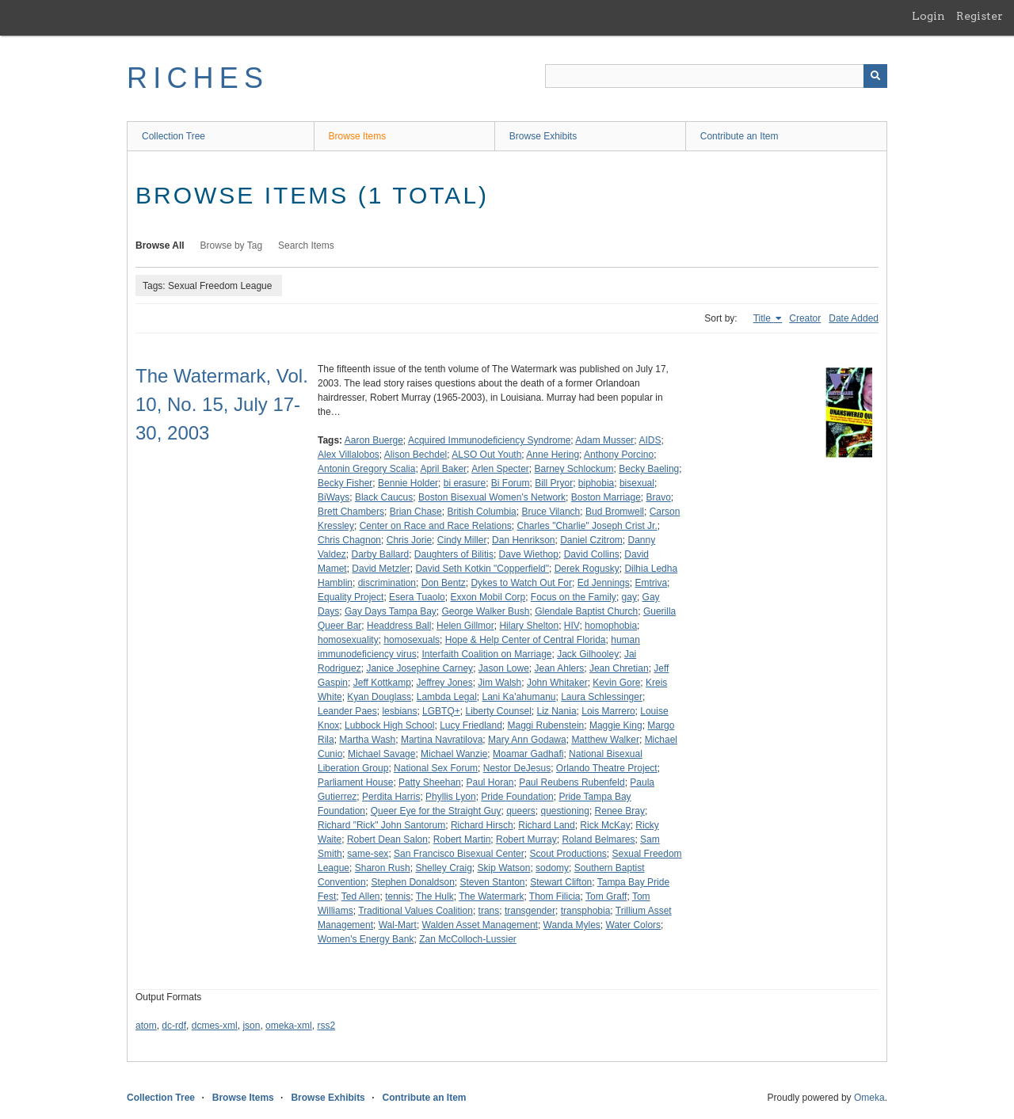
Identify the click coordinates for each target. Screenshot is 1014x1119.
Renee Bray (620, 810)
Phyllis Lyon (450, 796)
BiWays (333, 497)
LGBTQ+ (441, 711)
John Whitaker (557, 682)
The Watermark (491, 896)
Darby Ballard (380, 554)
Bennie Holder (408, 483)
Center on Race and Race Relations (436, 525)
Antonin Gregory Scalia (366, 468)
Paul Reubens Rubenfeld (571, 782)
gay (629, 597)
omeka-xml (288, 1025)
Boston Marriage (606, 497)
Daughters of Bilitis (454, 554)
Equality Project (350, 597)
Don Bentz (443, 582)
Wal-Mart (398, 925)
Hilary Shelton (528, 625)
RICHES (198, 78)
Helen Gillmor (465, 625)
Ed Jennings (604, 582)
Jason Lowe (503, 668)
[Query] (716, 76)
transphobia (586, 910)
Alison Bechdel (415, 454)
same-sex (367, 853)
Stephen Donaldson (412, 882)
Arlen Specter (500, 468)
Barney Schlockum (574, 468)
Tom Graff (606, 896)
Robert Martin (462, 839)
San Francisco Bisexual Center (459, 853)
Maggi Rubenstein (546, 725)
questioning (565, 810)
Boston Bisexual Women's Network (492, 497)
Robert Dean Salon (387, 839)
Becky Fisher (345, 483)
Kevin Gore (616, 682)
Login (928, 16)
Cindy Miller (462, 540)
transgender (530, 910)
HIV (572, 625)
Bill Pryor (554, 483)
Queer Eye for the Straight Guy (436, 810)
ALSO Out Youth (486, 454)
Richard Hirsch (482, 825)
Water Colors (633, 925)
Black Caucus (384, 497)
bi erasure (465, 483)
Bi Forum (510, 483)
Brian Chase (416, 511)
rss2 (326, 1025)
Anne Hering (552, 454)
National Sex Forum (436, 768)
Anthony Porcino (619, 454)
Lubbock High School (389, 725)
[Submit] (875, 76)
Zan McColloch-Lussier (468, 939)
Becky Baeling (649, 468)
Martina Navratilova (441, 739)
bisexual (636, 483)
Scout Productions (567, 853)
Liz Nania (557, 711)
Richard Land (546, 825)
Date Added (854, 318)
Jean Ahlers (560, 668)
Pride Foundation (517, 796)
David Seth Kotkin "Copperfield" (482, 568)
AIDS (650, 440)
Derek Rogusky (587, 568)
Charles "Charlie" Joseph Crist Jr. (587, 525)
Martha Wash (367, 739)
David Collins (591, 554)
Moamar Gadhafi (528, 753)
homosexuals (411, 639)
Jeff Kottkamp (382, 682)
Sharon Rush (382, 868)
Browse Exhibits (543, 136)
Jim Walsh (499, 682)
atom (146, 1025)
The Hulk (435, 896)
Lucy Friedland (471, 725)
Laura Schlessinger (601, 696)
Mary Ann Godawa (527, 739)
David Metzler (381, 568)
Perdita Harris (391, 796)
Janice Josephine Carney (419, 668)
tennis (397, 896)
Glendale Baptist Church (586, 611)
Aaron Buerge (374, 440)
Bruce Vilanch (550, 511)
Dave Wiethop (528, 554)
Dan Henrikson (523, 540)
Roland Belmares (598, 839)
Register (979, 16)
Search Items (306, 245)
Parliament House (355, 782)
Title (763, 318)
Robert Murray (526, 839)
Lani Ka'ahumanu (518, 696)
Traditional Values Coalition (415, 910)
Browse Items (358, 136)
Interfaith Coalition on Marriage (486, 654)
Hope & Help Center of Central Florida (525, 639)
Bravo (658, 497)
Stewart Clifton (561, 882)
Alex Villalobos (348, 454)
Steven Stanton (491, 882)
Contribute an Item (739, 136)
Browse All (160, 245)
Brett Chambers (351, 511)
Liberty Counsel (498, 711)
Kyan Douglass (379, 696)
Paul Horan (489, 782)
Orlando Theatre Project (607, 768)
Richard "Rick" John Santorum (381, 825)
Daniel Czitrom (591, 540)
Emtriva (651, 582)
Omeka (869, 1097)
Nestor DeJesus (517, 768)
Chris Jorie (409, 540)
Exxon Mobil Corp (487, 597)
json (251, 1025)
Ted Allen (360, 896)
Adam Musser (604, 440)
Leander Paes (347, 711)
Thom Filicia (555, 896)
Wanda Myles (571, 925)
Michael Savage (381, 753)
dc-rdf (174, 1025)
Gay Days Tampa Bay (390, 611)
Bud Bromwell (614, 511)
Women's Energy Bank (366, 939)
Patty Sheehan (429, 782)
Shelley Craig (443, 868)
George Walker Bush (486, 611)
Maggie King (615, 725)
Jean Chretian (619, 668)
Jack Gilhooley (588, 654)
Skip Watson (503, 868)
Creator (805, 318)
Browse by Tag (231, 245)
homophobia (611, 625)
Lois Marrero (608, 711)
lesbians (399, 711)
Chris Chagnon (349, 540)
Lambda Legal (447, 696)
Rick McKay (605, 825)
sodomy (552, 868)
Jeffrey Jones (445, 682)
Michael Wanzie (454, 753)
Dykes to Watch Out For (521, 582)
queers (521, 810)
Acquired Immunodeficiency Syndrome (489, 440)
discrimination (387, 582)
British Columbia (481, 511)
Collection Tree (173, 136)
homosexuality (348, 639)
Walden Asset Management (480, 925)
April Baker (443, 468)
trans (489, 910)
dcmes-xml (215, 1025)
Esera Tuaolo (417, 597)
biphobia (596, 483)
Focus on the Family (573, 597)
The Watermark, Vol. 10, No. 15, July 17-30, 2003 (221, 404)
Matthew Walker (605, 739)
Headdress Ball (399, 625)
